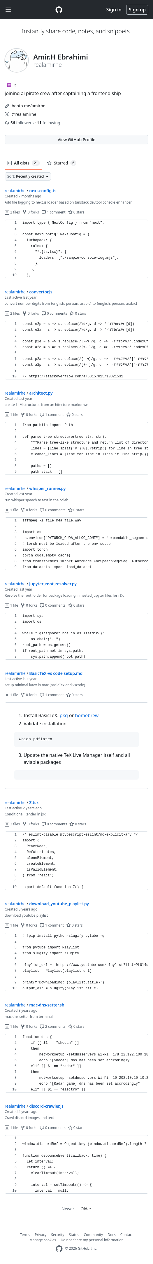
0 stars (76, 212)
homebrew (87, 715)
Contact (126, 1234)
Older (86, 1209)
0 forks (30, 212)
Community (93, 1234)
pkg (64, 715)
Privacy (40, 1234)
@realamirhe (24, 114)
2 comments (53, 1026)
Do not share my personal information (92, 1239)
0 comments (54, 313)
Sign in (114, 9)
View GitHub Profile (76, 139)
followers (20, 122)
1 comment (53, 212)
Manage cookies (42, 1239)
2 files (12, 212)
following (48, 122)
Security (57, 1234)
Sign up (137, 9)
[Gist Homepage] (58, 9)
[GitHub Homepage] (59, 1248)
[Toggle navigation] (8, 9)
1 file (11, 414)
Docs (112, 1234)
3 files (12, 824)
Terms (25, 1234)
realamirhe (15, 190)
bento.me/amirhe (28, 105)
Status (74, 1234)
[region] (76, 249)
